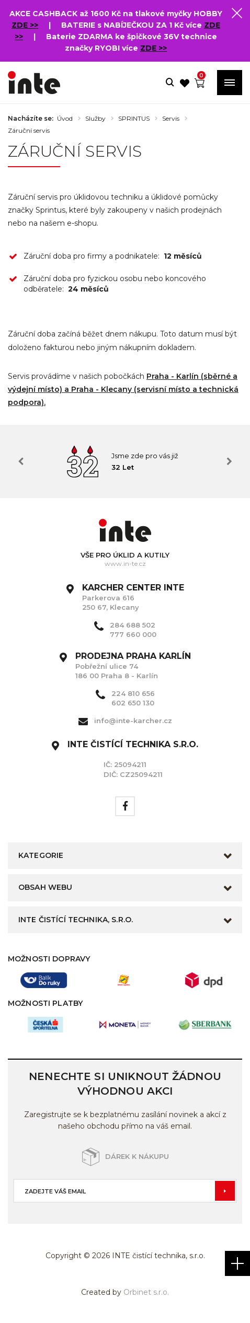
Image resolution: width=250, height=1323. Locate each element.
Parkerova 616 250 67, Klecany (133, 597)
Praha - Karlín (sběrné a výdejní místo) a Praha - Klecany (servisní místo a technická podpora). (123, 389)
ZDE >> (25, 25)
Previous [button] (21, 461)
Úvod (65, 118)
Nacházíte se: (30, 118)
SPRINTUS (134, 118)
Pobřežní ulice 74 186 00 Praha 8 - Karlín (133, 665)
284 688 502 (132, 625)
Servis (170, 118)
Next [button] (229, 461)
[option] (125, 461)
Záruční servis (29, 130)
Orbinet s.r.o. (146, 1292)
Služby (95, 118)
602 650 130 (132, 703)
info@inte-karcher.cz (133, 720)
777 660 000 (133, 634)
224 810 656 (133, 693)
